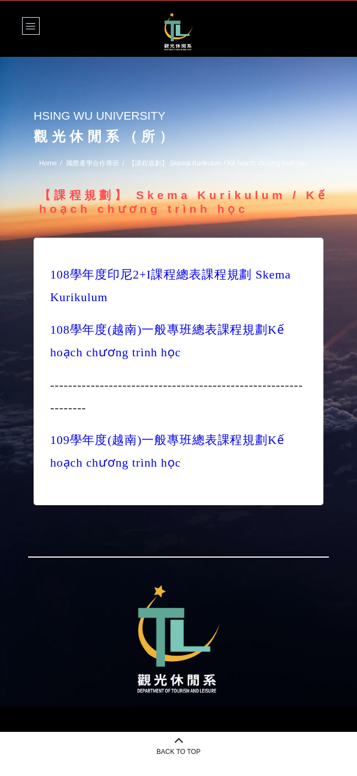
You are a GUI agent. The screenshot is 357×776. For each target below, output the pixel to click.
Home (48, 163)
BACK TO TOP (178, 752)
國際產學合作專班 (92, 163)
